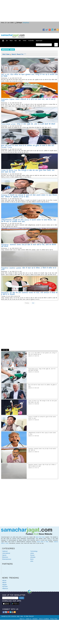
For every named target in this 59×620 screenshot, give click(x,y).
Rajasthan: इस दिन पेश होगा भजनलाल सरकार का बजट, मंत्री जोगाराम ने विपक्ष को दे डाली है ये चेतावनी (29, 293)
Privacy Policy (53, 619)
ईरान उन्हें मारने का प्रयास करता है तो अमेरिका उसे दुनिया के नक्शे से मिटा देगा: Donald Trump (27, 146)
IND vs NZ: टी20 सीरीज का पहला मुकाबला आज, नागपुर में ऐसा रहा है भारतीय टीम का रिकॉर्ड (29, 75)
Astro (31, 559)
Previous (27, 303)
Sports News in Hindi (42, 542)
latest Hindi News (40, 537)
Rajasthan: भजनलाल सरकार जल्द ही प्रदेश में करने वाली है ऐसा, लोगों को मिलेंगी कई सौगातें (28, 245)
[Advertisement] (29, 6)
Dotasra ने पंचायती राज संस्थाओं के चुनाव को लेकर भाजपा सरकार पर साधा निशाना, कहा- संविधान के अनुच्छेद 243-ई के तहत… (29, 196)
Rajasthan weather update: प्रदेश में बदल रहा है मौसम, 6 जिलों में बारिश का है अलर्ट (28, 268)
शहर (16, 40)
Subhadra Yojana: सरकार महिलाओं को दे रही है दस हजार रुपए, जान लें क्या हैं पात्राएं (28, 100)
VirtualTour (26, 23)
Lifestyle (32, 557)
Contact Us (28, 619)
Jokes (32, 553)
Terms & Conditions (44, 619)
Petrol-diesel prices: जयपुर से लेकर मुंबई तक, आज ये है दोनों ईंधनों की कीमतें (28, 124)
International (6, 553)
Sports (4, 555)
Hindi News (6, 54)
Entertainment (6, 559)
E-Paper (18, 22)
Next (33, 303)
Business (5, 557)
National (4, 551)
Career (32, 555)
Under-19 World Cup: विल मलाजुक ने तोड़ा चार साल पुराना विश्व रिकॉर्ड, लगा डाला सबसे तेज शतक (27, 171)
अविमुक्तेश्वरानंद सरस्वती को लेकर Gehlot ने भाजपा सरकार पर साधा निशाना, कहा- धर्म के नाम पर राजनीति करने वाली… (28, 220)
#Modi (4, 582)
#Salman (5, 588)
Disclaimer (35, 619)
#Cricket (4, 586)
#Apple (4, 584)
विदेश (11, 40)
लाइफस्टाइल (39, 40)
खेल (20, 40)
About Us (22, 619)
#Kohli (4, 580)
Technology (33, 551)
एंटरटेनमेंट (31, 40)
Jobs (31, 561)
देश (7, 40)
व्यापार (24, 40)
